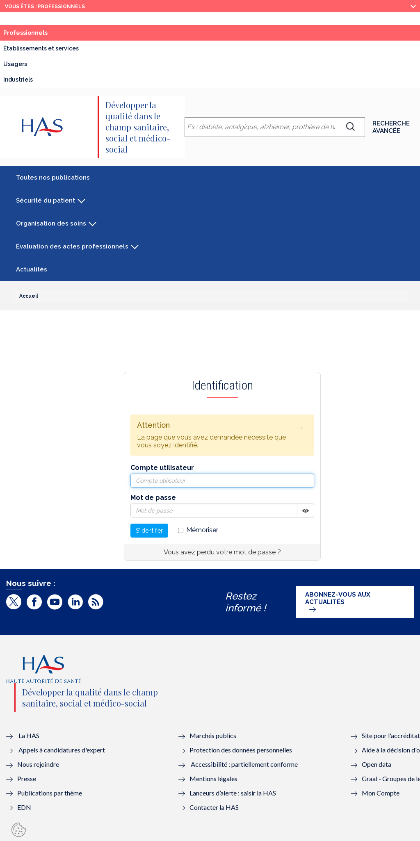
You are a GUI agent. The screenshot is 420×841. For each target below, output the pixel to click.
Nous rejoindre (38, 764)
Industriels (18, 79)
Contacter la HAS (214, 807)
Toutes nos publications (53, 177)
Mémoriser (198, 530)
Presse (26, 778)
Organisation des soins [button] (51, 223)
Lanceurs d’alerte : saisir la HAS (232, 793)
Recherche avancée (391, 127)
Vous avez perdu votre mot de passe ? (222, 552)
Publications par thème (49, 793)
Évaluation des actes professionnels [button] (72, 246)
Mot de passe (153, 497)
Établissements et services (41, 48)
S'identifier (149, 530)
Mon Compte (380, 793)
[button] (301, 427)
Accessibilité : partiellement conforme (244, 764)
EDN (24, 807)
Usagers (15, 64)
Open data (376, 764)
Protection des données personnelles (240, 750)
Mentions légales (213, 778)
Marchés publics (213, 735)
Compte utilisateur (162, 468)
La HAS (29, 735)
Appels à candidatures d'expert (61, 750)
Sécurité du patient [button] (45, 200)
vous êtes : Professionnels (45, 6)
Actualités (31, 269)
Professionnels (25, 33)
